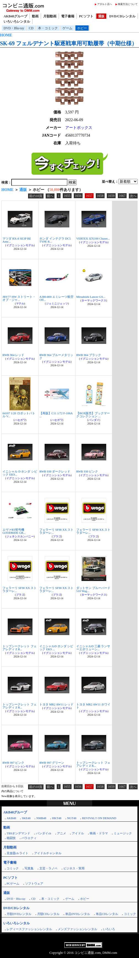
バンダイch (43, 833)
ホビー (82, 28)
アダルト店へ (104, 4)
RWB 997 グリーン (51, 762)
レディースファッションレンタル (29, 929)
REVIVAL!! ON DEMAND (99, 818)
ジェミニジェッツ (57, 303)
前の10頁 (35, 196)
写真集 (29, 868)
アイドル (78, 833)
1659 (111, 196)
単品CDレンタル (107, 913)
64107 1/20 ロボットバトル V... (18, 415)
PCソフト (86, 16)
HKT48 (56, 818)
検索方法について (128, 4)
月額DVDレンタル (19, 913)
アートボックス (78, 128)
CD (31, 28)
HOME (6, 35)
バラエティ (29, 838)
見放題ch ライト (17, 853)
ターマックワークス (93, 300)
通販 (101, 16)
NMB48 (41, 818)
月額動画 (49, 16)
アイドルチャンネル (47, 853)
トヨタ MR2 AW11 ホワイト (93, 706)
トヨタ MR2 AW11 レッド (56, 704)
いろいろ (109, 929)
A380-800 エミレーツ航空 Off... (56, 298)
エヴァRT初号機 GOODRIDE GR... (14, 531)
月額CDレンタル (48, 913)
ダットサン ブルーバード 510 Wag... (93, 589)
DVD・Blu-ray (14, 28)
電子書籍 (67, 16)
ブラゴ (57, 536)
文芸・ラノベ (48, 868)
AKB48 (11, 818)
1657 (89, 196)
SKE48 (26, 818)
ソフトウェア (34, 883)
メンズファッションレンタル (77, 929)
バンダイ (93, 419)
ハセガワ (20, 419)
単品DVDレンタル (77, 913)
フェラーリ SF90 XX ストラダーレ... (56, 531)
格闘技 (11, 838)
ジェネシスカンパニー (20, 536)
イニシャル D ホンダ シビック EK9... (19, 473)
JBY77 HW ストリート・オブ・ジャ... (19, 298)
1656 (78, 196)
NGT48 (72, 818)
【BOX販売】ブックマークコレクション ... (93, 415)
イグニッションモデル (20, 245)
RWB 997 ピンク (13, 762)
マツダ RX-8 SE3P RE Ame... (16, 240)
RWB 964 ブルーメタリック (56, 356)
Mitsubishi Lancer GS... (90, 296)
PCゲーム (13, 883)
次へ (133, 196)
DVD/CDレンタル (122, 16)
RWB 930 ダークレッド (54, 471)
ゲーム (67, 28)
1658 (100, 196)
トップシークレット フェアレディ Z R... (19, 647)
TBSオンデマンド (18, 833)
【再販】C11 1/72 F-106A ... (56, 415)
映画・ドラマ (99, 833)
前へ (50, 196)
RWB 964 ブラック (88, 355)
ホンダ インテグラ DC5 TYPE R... (55, 240)
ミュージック (123, 833)
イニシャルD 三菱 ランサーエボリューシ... (93, 647)
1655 (67, 196)
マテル (20, 303)
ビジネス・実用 (74, 868)
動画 (35, 16)
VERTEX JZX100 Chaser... (93, 238)
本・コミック (48, 28)
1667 (122, 196)
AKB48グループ (15, 16)
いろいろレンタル (17, 21)
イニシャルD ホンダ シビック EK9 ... (56, 647)
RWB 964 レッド (13, 355)
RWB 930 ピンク (87, 471)
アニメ (61, 833)
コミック (13, 868)
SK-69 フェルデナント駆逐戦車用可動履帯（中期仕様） (68, 43)
